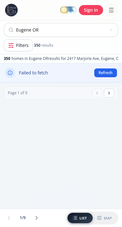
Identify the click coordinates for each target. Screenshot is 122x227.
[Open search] (61, 30)
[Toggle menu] (111, 10)
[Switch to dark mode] (68, 10)
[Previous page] (97, 93)
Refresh (106, 72)
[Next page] (109, 93)
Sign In (91, 10)
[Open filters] (18, 45)
